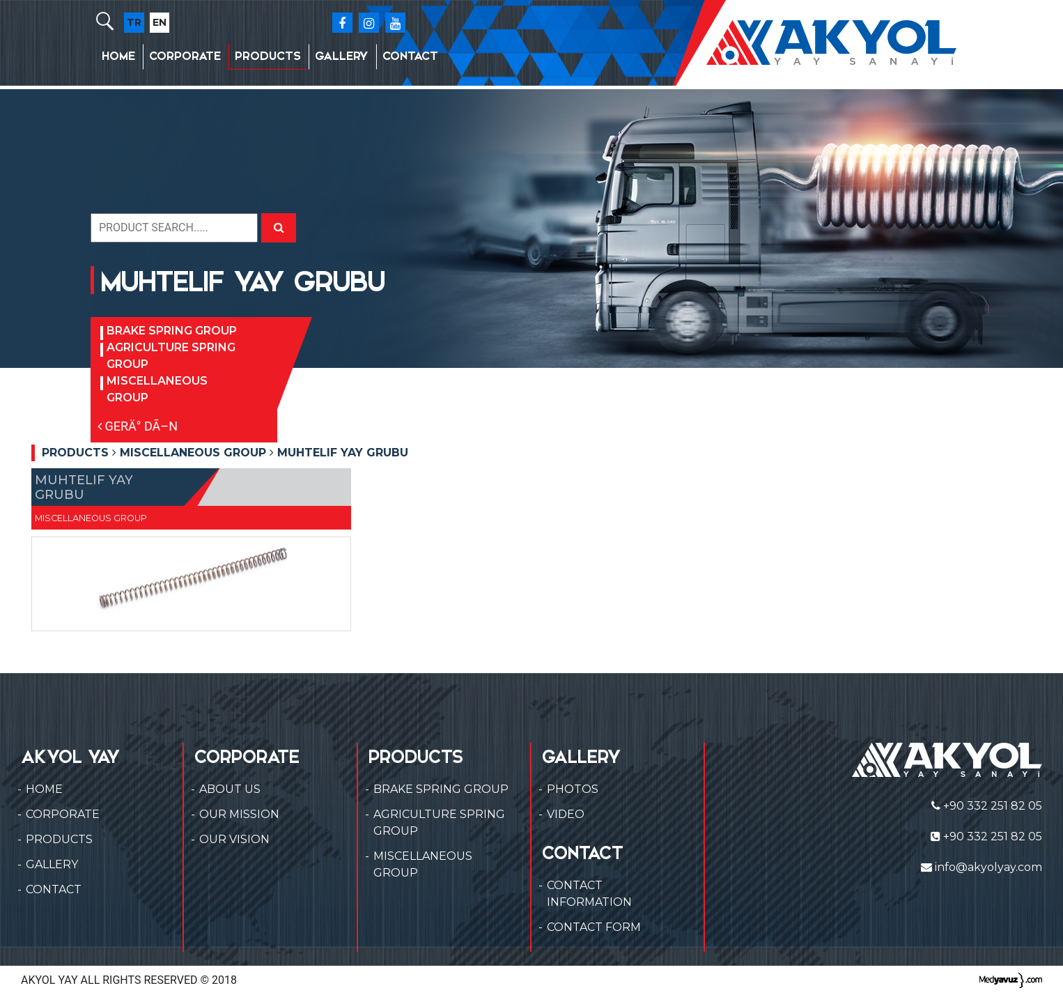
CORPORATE (185, 56)
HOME (118, 56)
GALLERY (341, 56)
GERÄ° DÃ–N (138, 426)
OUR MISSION (239, 814)
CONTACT (410, 56)
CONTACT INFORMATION (589, 894)
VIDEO (565, 814)
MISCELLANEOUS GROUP (157, 389)
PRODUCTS (268, 56)
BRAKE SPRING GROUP (172, 330)
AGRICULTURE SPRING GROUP (171, 356)
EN (159, 22)
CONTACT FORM (594, 927)
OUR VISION (234, 839)
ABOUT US (230, 789)
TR (134, 22)
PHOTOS (572, 789)
